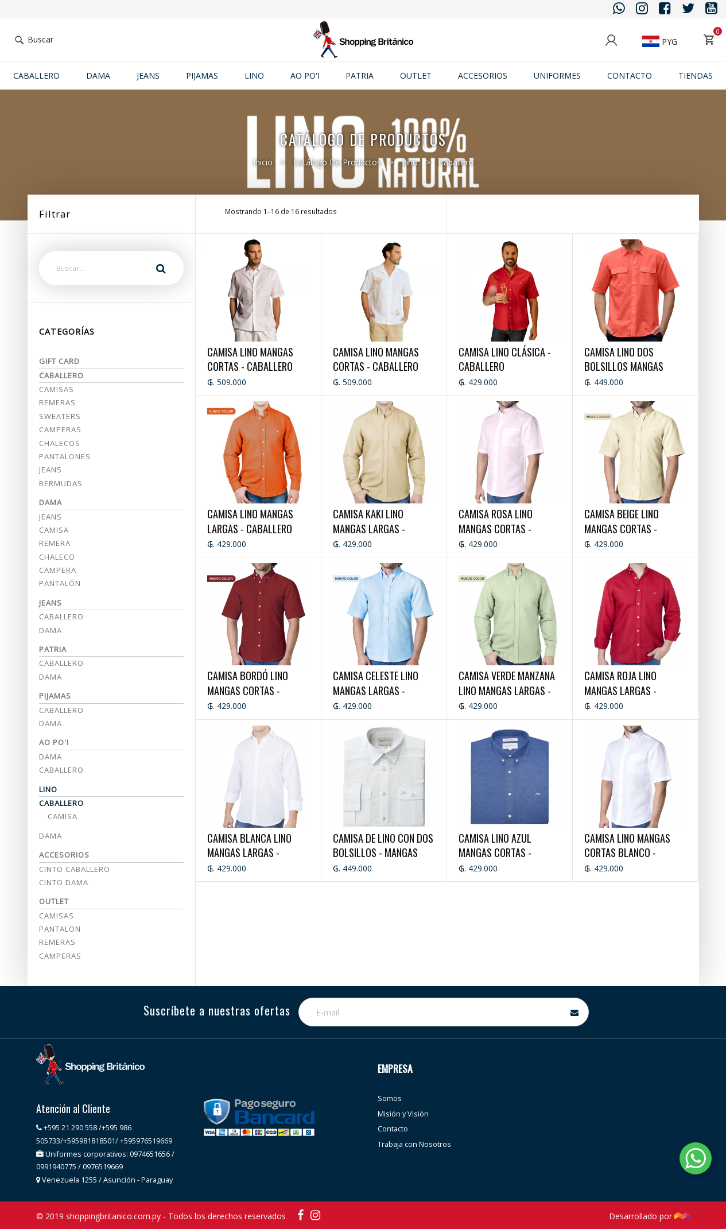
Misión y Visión (403, 1114)
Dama (98, 75)
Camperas (60, 429)
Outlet (416, 75)
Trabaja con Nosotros (414, 1144)
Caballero (36, 75)
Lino (254, 75)
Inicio (263, 162)
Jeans (50, 469)
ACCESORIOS (482, 75)
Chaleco (57, 557)
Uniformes (557, 75)
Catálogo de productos (337, 162)
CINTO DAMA (63, 882)
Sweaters (60, 416)
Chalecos (59, 443)
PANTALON (60, 929)
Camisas (56, 389)
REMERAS (57, 942)
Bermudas (61, 483)
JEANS (148, 75)
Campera (57, 570)
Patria (359, 75)
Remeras (57, 402)
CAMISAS (56, 915)
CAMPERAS (60, 956)
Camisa (54, 530)
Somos (390, 1098)
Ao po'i (305, 75)
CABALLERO (61, 710)
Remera (55, 543)
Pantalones (65, 456)
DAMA (50, 723)
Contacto (629, 75)
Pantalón (60, 583)
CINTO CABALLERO (74, 869)
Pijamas (202, 75)
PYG (659, 41)
